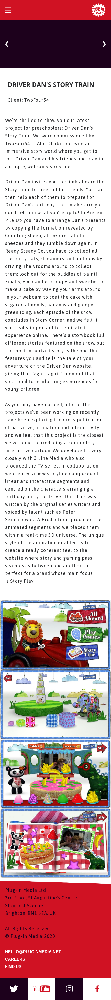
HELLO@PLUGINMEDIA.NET (33, 952)
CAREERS (15, 959)
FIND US (13, 966)
